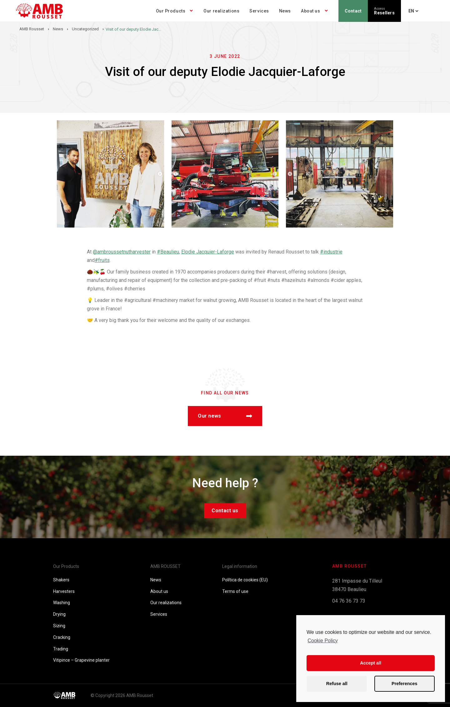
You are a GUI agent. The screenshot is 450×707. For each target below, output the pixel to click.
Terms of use (235, 591)
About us (310, 10)
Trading (60, 648)
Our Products (171, 10)
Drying (59, 614)
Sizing (59, 625)
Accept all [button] (370, 662)
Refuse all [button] (337, 683)
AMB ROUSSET (165, 566)
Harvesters (64, 591)
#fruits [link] (102, 260)
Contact (353, 10)
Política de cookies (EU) (245, 579)
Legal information (239, 566)
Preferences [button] (404, 683)
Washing (61, 602)
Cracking (61, 637)
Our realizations (221, 10)
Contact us (225, 511)
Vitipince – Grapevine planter (81, 660)
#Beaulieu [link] (168, 252)
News (285, 10)
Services (259, 10)
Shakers (61, 579)
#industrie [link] (331, 252)
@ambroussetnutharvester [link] (122, 252)
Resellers (384, 11)
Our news (225, 416)
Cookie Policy (323, 640)
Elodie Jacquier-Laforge (207, 252)
